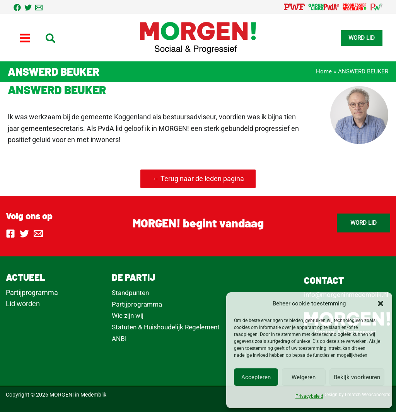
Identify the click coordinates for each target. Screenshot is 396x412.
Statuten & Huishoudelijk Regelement (166, 327)
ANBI (119, 338)
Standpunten (130, 293)
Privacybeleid (309, 396)
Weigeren (304, 377)
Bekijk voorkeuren (357, 377)
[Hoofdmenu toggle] (25, 38)
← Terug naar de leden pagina (198, 179)
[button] (380, 303)
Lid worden (23, 304)
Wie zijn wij (127, 315)
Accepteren (256, 377)
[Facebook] (17, 7)
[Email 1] (39, 7)
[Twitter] (28, 7)
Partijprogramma (32, 292)
